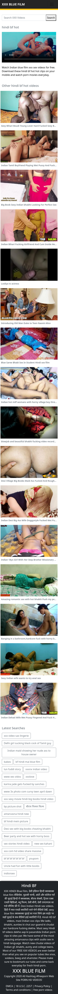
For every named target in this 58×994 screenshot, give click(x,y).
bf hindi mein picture (16, 821)
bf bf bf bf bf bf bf (14, 858)
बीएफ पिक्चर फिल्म (35, 806)
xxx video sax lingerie (16, 735)
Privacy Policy (42, 986)
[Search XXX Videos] (24, 18)
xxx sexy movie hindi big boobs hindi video (28, 799)
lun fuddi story (12, 769)
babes (7, 761)
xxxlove (30, 776)
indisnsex (9, 873)
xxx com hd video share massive (22, 851)
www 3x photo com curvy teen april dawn (28, 791)
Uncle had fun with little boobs (21, 866)
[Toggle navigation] (51, 4)
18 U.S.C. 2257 (24, 986)
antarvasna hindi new (16, 814)
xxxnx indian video (36, 769)
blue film (8, 894)
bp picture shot (12, 806)
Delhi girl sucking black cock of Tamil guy (27, 743)
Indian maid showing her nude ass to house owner (28, 752)
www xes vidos (12, 776)
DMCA (9, 986)
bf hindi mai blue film (28, 761)
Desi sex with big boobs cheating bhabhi (27, 828)
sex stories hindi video (17, 843)
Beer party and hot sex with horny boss (26, 836)
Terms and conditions (18, 990)
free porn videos (42, 990)
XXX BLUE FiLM (13, 4)
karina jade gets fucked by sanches (24, 784)
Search (51, 17)
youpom (34, 858)
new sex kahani (43, 843)
